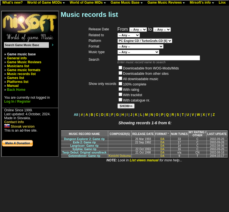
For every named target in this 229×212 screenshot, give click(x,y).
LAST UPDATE (217, 134)
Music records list (21, 74)
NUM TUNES (179, 134)
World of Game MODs (47, 3)
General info (17, 58)
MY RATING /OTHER (197, 134)
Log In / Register (17, 101)
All (76, 115)
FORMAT (162, 134)
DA (162, 139)
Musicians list (18, 66)
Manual (13, 86)
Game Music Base (128, 3)
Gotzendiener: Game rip (84, 155)
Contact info (14, 122)
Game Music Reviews (167, 3)
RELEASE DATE (143, 134)
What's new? (14, 3)
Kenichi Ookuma (120, 155)
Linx (224, 3)
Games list (15, 78)
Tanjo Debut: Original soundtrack (84, 152)
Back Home (16, 90)
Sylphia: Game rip (84, 149)
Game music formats (23, 70)
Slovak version (19, 126)
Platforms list (17, 82)
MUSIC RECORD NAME (84, 134)
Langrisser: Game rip (84, 145)
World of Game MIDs (89, 3)
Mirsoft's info (203, 3)
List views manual (144, 160)
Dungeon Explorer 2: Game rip (84, 139)
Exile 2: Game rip (84, 142)
